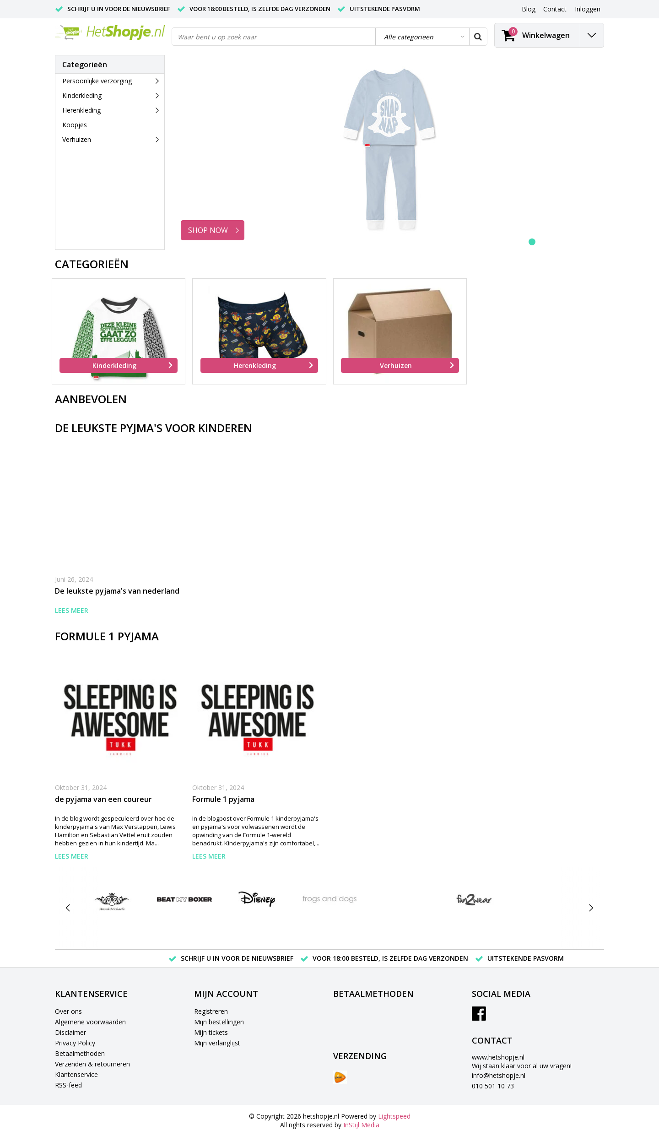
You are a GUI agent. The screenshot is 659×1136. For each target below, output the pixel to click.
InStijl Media (361, 1124)
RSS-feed (68, 1085)
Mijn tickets (211, 1032)
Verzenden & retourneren (92, 1064)
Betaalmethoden (80, 1053)
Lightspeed (394, 1116)
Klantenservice (76, 1074)
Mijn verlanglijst (217, 1043)
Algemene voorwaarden (90, 1021)
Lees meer (71, 610)
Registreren (211, 1011)
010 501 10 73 (493, 1086)
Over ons (68, 1011)
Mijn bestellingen (219, 1021)
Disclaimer (70, 1032)
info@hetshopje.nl (498, 1075)
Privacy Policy (75, 1043)
